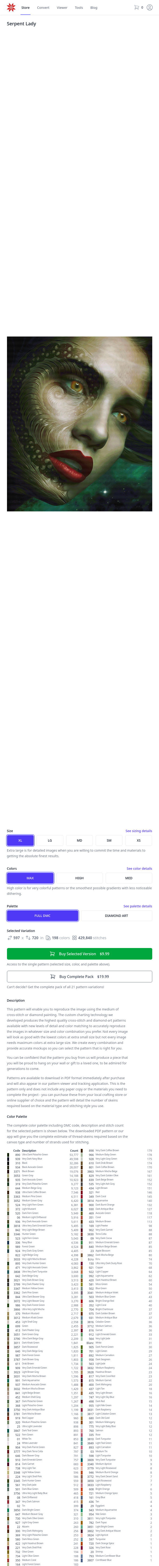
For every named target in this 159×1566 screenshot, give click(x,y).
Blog (93, 7)
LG (50, 840)
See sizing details (138, 831)
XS (139, 840)
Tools (79, 7)
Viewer (62, 7)
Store (25, 7)
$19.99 (79, 976)
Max (30, 878)
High (79, 878)
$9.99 (79, 954)
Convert (43, 7)
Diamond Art (116, 915)
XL (20, 840)
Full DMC (42, 915)
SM (109, 840)
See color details (139, 868)
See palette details (138, 906)
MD (79, 840)
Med (128, 878)
